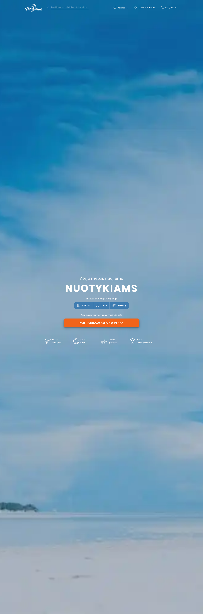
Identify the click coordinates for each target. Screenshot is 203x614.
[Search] (70, 7)
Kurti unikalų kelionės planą (101, 322)
